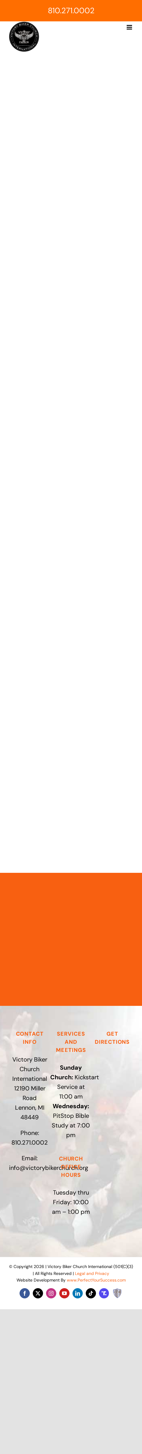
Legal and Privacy (92, 1273)
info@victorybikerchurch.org (48, 1168)
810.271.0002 (71, 10)
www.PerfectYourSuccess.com (96, 1280)
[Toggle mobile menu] (130, 27)
